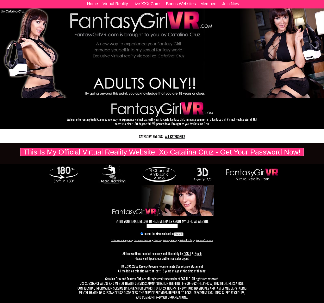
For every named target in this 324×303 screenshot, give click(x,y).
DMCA (157, 240)
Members (208, 3)
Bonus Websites (181, 3)
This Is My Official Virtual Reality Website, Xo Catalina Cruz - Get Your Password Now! (162, 152)
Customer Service (142, 240)
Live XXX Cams (146, 3)
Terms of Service (204, 240)
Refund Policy (186, 240)
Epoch (197, 253)
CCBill (187, 253)
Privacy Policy (170, 240)
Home (92, 3)
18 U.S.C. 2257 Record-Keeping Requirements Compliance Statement (162, 266)
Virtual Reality (115, 3)
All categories (175, 136)
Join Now (230, 3)
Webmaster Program (121, 240)
